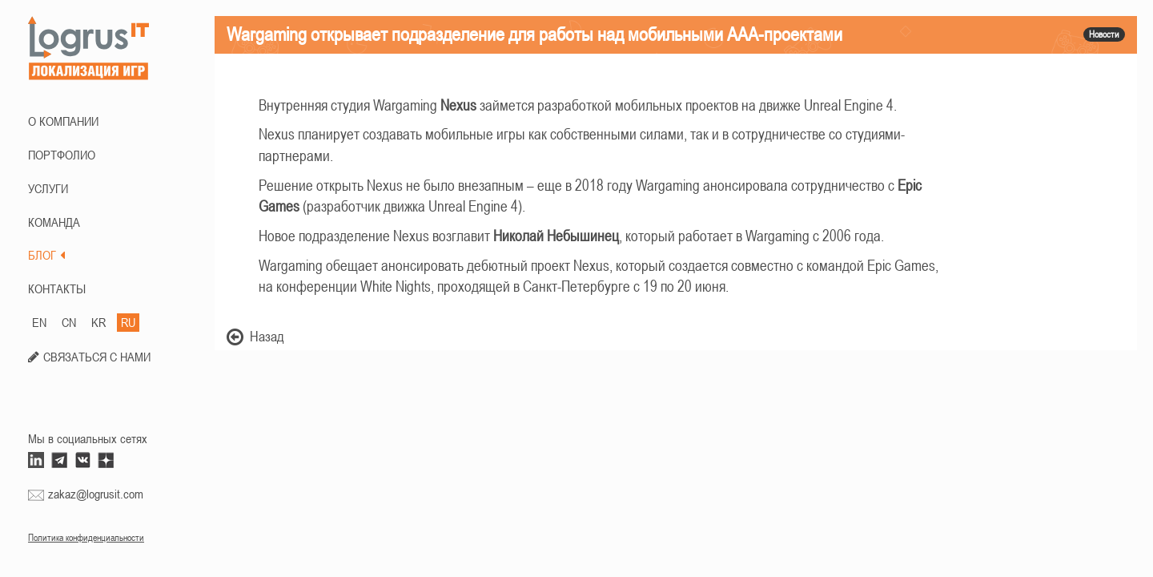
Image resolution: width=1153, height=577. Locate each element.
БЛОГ (46, 255)
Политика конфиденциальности (86, 537)
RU (128, 322)
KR (98, 322)
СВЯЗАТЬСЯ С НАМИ (97, 356)
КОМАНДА (54, 222)
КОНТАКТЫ (57, 288)
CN (69, 322)
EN (39, 322)
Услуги (48, 188)
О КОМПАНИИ (63, 121)
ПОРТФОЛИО (61, 154)
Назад (255, 336)
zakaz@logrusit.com (95, 493)
